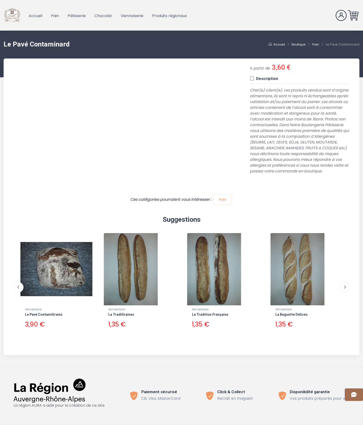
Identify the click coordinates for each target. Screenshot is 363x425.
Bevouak (72, 422)
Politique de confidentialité (184, 422)
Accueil (35, 16)
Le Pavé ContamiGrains (43, 314)
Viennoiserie (132, 16)
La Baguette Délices (291, 314)
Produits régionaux (169, 16)
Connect (257, 422)
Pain (55, 16)
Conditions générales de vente (127, 422)
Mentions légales (229, 422)
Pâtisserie (77, 16)
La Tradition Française (210, 314)
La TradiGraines (121, 314)
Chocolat (103, 16)
